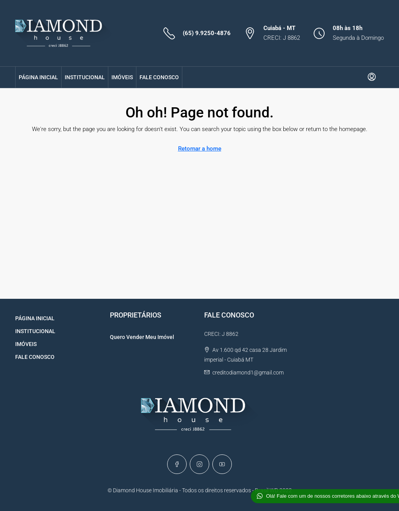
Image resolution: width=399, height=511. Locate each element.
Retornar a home (199, 148)
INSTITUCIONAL (85, 77)
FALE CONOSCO (159, 77)
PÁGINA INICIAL (38, 77)
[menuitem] (372, 77)
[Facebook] (177, 464)
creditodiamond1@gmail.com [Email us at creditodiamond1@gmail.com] (248, 372)
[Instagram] (199, 464)
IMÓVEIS (122, 77)
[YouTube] (222, 464)
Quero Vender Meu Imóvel (142, 337)
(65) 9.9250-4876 (207, 33)
